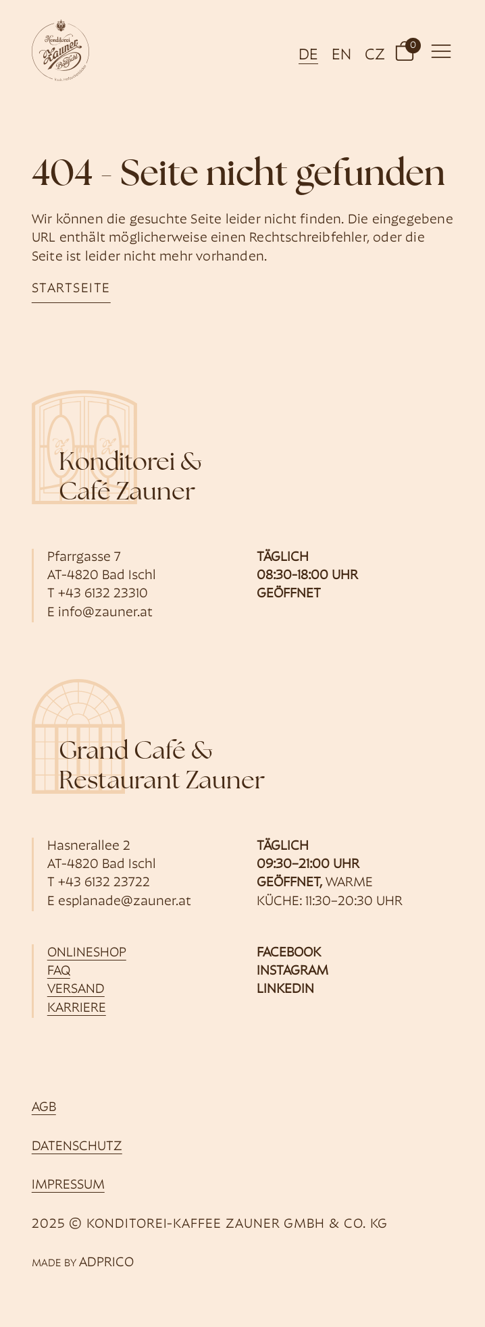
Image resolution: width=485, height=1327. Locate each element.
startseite (71, 289)
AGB (44, 1107)
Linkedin (285, 989)
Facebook (289, 953)
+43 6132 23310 (103, 594)
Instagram (292, 971)
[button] (404, 50)
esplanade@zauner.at (124, 902)
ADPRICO (106, 1263)
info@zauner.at (105, 613)
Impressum (68, 1185)
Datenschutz (77, 1147)
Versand (76, 989)
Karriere (76, 1008)
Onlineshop (86, 953)
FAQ (58, 971)
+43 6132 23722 (104, 883)
